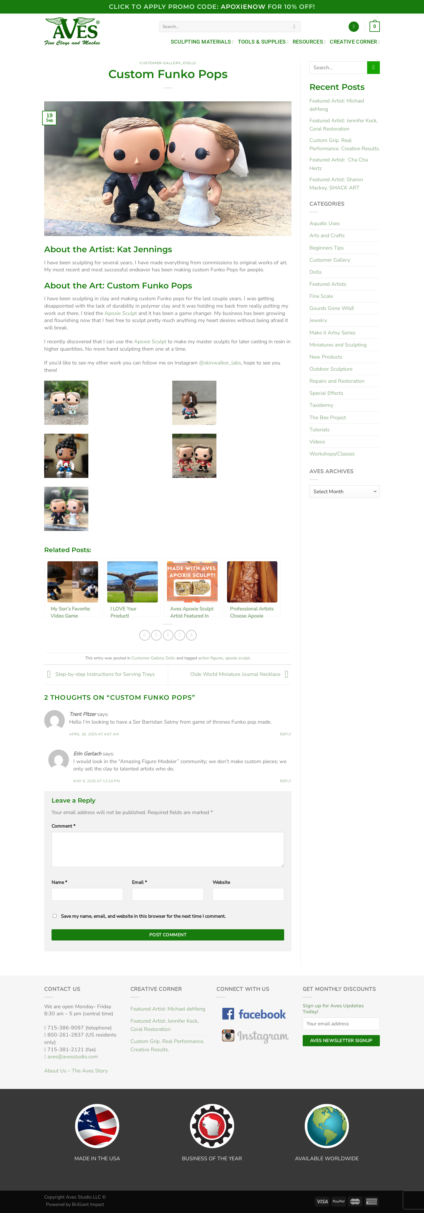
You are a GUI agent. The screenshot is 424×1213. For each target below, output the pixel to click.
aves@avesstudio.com (71, 1056)
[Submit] (294, 26)
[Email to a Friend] (168, 635)
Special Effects (326, 393)
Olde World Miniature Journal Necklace (241, 674)
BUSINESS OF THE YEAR (212, 1158)
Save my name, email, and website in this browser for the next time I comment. (143, 916)
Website (221, 882)
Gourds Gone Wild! (331, 308)
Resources (309, 42)
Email (139, 882)
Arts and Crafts (326, 235)
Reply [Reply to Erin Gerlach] (286, 781)
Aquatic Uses (324, 223)
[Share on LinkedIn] (191, 635)
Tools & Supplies (263, 42)
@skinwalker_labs (220, 362)
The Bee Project (327, 417)
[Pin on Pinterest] (179, 635)
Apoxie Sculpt (121, 313)
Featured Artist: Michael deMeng (167, 1008)
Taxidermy (321, 405)
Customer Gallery (160, 63)
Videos (317, 441)
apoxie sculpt (237, 658)
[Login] (354, 27)
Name (59, 882)
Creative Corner (355, 42)
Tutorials (319, 429)
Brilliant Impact (88, 1204)
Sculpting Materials (202, 42)
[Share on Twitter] (156, 635)
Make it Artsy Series (332, 332)
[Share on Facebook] (144, 635)
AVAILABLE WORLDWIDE (327, 1158)
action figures (210, 658)
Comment (63, 826)
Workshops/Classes (332, 453)
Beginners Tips (326, 247)
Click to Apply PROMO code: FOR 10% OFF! (212, 6)
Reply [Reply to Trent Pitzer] (286, 734)
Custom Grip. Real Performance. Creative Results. (167, 1045)
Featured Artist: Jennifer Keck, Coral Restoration (164, 1025)
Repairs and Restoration (337, 380)
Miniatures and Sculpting (338, 344)
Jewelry (318, 320)
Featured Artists (327, 284)
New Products (325, 356)
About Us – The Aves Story (76, 1070)
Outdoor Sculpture (330, 368)
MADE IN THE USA (97, 1158)
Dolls (189, 63)
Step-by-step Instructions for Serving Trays (99, 674)
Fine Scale (321, 296)
